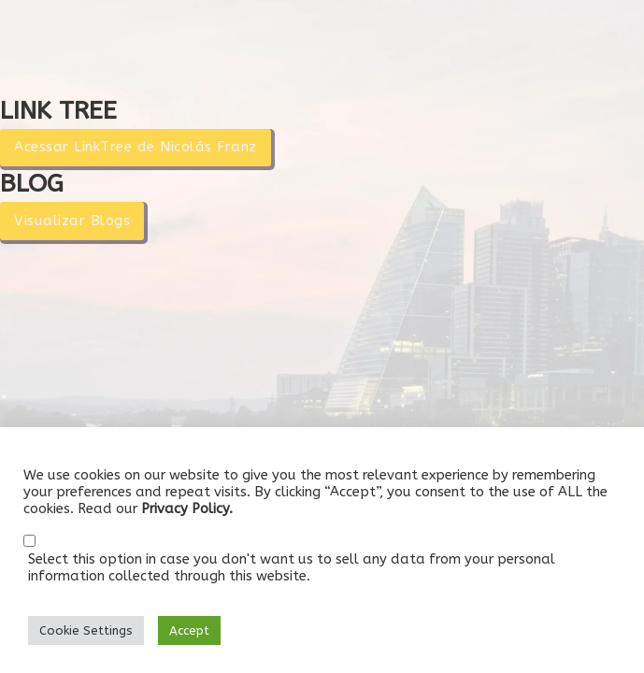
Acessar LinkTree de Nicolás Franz (135, 146)
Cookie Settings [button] (86, 630)
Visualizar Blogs (72, 220)
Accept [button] (189, 630)
